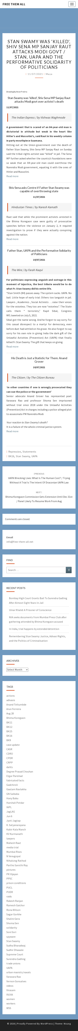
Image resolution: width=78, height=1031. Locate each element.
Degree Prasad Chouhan (19, 771)
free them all (13, 4)
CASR (9, 749)
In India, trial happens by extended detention (34, 628)
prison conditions (16, 883)
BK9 (8, 740)
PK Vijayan (12, 874)
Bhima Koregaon (15, 717)
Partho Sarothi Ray (17, 865)
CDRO (9, 753)
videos (9, 985)
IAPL (9, 807)
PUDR (9, 892)
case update (13, 744)
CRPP (9, 762)
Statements (29, 451)
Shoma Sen (12, 923)
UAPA (34, 456)
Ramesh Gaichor (15, 905)
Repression (14, 451)
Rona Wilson (13, 910)
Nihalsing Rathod (16, 860)
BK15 (9, 731)
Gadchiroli (12, 784)
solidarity (11, 927)
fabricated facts (15, 780)
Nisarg (67, 1023)
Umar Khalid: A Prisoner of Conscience (30, 610)
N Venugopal (13, 856)
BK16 (11, 456)
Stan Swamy (23, 456)
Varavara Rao (13, 976)
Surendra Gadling (16, 959)
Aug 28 (10, 713)
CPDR (9, 758)
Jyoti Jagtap (13, 820)
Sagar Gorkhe (13, 914)
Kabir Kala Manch (16, 829)
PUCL (9, 887)
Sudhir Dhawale (15, 950)
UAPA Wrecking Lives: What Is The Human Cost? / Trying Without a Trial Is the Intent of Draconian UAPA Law (39, 478)
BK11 (9, 722)
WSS (8, 1008)
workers (10, 1003)
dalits (9, 767)
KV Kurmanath (14, 834)
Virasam (10, 990)
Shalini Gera (13, 918)
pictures (11, 869)
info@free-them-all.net (19, 541)
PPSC (9, 878)
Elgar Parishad (14, 776)
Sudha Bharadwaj (15, 945)
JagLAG (10, 811)
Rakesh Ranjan (14, 900)
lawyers (10, 838)
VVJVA (9, 994)
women (10, 999)
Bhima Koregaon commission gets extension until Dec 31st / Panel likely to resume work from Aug (39, 497)
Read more (12, 176)
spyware (11, 936)
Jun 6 (9, 816)
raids (9, 896)
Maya (49, 74)
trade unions (13, 963)
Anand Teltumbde (16, 704)
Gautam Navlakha (16, 789)
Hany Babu (12, 798)
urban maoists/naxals (18, 972)
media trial (12, 847)
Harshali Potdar (15, 802)
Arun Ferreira (13, 709)
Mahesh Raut (13, 843)
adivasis (10, 700)
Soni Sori (11, 932)
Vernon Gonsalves (16, 981)
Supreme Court (14, 954)
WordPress (47, 1023)
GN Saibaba (12, 793)
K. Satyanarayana (16, 825)
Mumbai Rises (14, 851)
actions (10, 695)
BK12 (9, 726)
